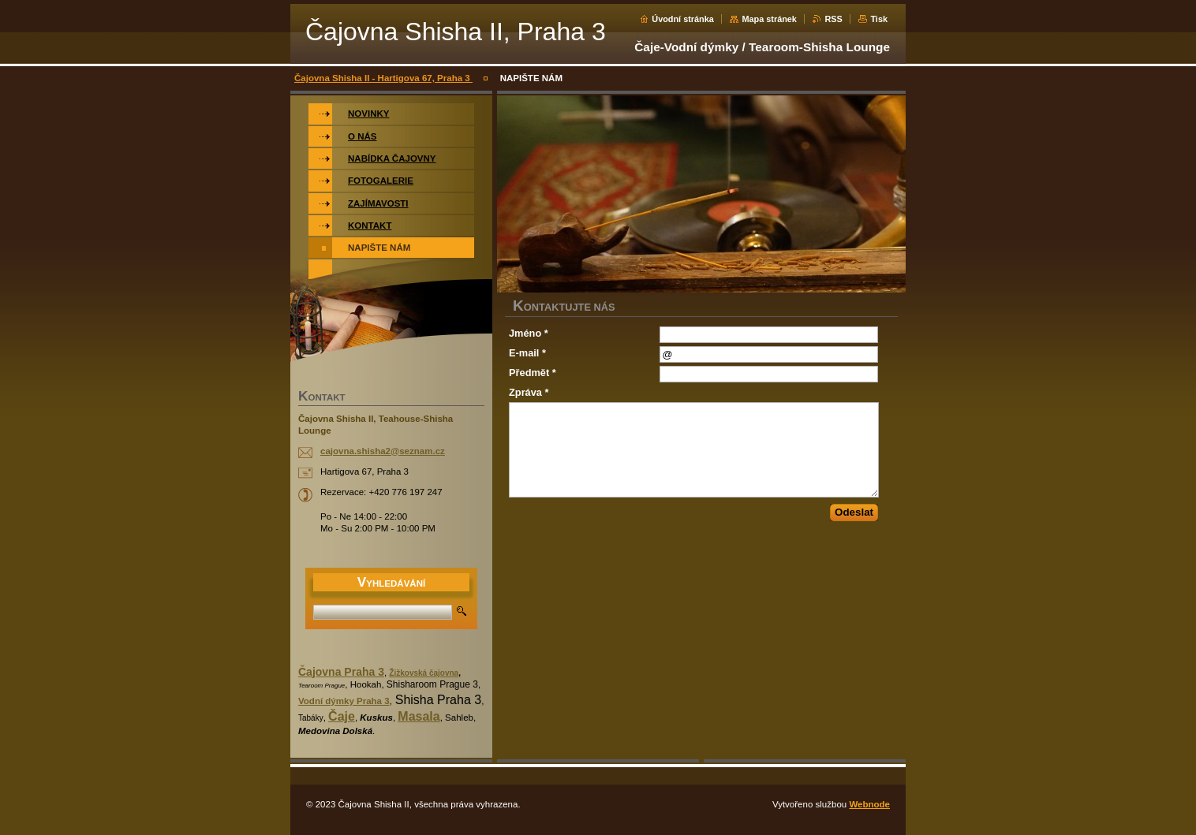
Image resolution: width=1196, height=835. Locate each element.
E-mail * (527, 353)
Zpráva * (529, 392)
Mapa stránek (769, 19)
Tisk (879, 19)
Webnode (869, 804)
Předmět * (532, 372)
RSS (833, 19)
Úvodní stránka (683, 19)
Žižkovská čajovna (423, 673)
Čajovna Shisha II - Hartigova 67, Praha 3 (383, 78)
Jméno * (528, 333)
